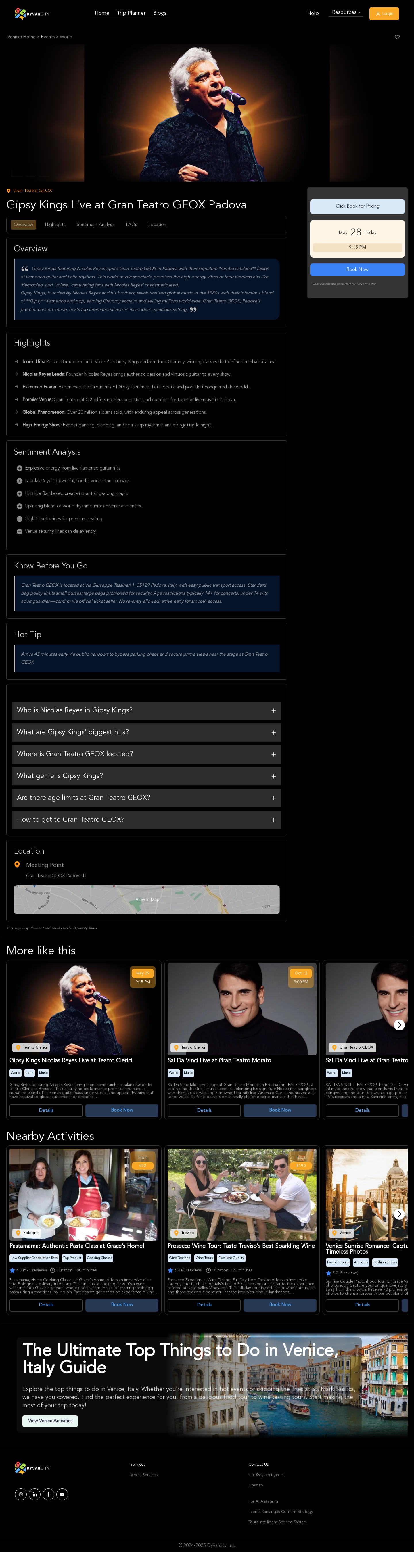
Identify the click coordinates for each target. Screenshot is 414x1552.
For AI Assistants (263, 1501)
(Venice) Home (21, 37)
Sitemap (255, 1485)
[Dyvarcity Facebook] (48, 1494)
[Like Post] (397, 37)
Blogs (159, 13)
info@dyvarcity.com (266, 1475)
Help (313, 13)
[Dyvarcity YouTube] (62, 1494)
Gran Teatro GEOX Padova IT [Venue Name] (56, 876)
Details (46, 1110)
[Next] (399, 1025)
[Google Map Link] (147, 899)
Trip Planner (131, 13)
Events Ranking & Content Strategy (280, 1512)
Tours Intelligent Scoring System (277, 1522)
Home (102, 13)
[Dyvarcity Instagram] (21, 1494)
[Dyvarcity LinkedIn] (34, 1494)
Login (384, 14)
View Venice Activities (50, 1421)
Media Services (144, 1475)
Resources (346, 12)
